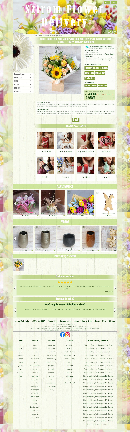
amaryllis (35, 383)
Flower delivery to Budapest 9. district (98, 372)
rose (35, 345)
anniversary (51, 359)
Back (76, 119)
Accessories (65, 186)
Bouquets (47, 35)
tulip (35, 348)
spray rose (35, 397)
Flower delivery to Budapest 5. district (98, 359)
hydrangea (35, 390)
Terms (97, 321)
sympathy (51, 369)
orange (20, 359)
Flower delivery (39, 35)
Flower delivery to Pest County (98, 424)
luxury (51, 390)
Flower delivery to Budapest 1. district (98, 345)
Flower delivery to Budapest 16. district (98, 397)
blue (20, 376)
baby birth (89, 73)
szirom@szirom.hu (22, 321)
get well (51, 372)
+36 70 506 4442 (38, 321)
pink (20, 352)
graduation (90, 78)
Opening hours (65, 321)
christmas (69, 345)
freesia (34, 355)
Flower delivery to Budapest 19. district (98, 407)
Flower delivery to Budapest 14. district (98, 390)
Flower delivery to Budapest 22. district (98, 417)
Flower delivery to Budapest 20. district (98, 410)
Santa (70, 379)
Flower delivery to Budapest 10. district (98, 376)
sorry (51, 379)
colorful (20, 372)
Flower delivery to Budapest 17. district (98, 400)
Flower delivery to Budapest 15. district (98, 393)
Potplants (27, 47)
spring (69, 362)
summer (88, 68)
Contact (76, 321)
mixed (94, 86)
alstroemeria (35, 365)
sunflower (102, 86)
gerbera (35, 376)
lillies (35, 362)
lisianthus (35, 386)
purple (20, 355)
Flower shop (23, 62)
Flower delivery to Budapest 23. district (98, 421)
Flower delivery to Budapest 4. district (98, 355)
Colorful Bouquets (56, 35)
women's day (70, 359)
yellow (88, 86)
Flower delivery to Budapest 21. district (98, 414)
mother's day (70, 352)
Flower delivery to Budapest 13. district (98, 386)
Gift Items (21, 39)
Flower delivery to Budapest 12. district (98, 383)
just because (51, 383)
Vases (65, 222)
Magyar (114, 2)
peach (20, 369)
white (20, 348)
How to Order (87, 321)
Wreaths (25, 57)
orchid (35, 369)
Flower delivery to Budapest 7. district (98, 365)
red (20, 345)
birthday (104, 68)
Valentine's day (70, 355)
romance (51, 345)
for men (51, 376)
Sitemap (112, 321)
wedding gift (51, 362)
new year (69, 376)
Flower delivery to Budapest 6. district (98, 362)
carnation (34, 393)
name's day (100, 73)
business (51, 365)
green (20, 365)
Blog (104, 321)
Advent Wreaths (70, 383)
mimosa (35, 410)
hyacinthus (35, 359)
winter (69, 372)
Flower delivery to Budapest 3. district (98, 352)
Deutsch (107, 2)
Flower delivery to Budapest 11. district (98, 379)
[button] (115, 203)
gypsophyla (35, 414)
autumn (96, 68)
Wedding (28, 52)
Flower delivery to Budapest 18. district (98, 403)
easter (69, 348)
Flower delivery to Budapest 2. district (98, 348)
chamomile (35, 417)
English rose (35, 407)
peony (35, 403)
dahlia (35, 400)
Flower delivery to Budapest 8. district (98, 369)
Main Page (18, 37)
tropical (35, 372)
